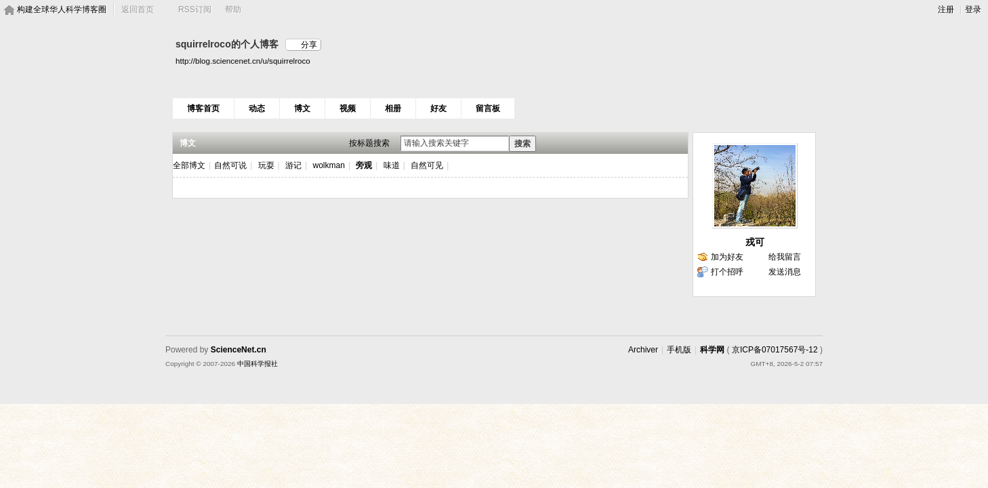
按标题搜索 (369, 143)
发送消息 (784, 272)
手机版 (679, 349)
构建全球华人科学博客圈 (61, 9)
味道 (392, 165)
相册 (393, 108)
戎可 (754, 242)
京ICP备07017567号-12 (775, 349)
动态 (257, 108)
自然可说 (230, 165)
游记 (293, 165)
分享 (309, 44)
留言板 (488, 108)
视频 (347, 108)
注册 (946, 9)
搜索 (522, 143)
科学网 (712, 349)
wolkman (329, 165)
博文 (302, 108)
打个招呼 (727, 272)
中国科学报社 (257, 363)
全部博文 (189, 165)
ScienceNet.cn (238, 349)
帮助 (233, 9)
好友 (438, 108)
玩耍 (266, 165)
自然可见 (427, 165)
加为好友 (727, 257)
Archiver (643, 349)
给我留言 (784, 257)
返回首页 (137, 9)
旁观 (364, 165)
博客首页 (203, 108)
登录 (973, 9)
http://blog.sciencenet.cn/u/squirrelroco (243, 60)
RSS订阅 (194, 9)
